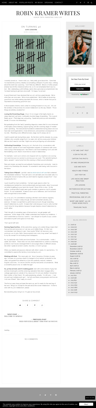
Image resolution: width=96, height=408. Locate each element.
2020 (72, 239)
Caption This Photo (80, 158)
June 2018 (73, 261)
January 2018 (74, 273)
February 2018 (75, 270)
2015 (72, 280)
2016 (72, 278)
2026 (72, 224)
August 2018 (74, 256)
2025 (72, 227)
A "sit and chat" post (80, 150)
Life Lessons (31, 30)
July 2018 (73, 258)
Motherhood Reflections (80, 189)
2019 (72, 241)
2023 (72, 232)
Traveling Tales (80, 207)
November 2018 (75, 249)
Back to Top (90, 397)
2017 (72, 275)
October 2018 (74, 251)
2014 (72, 282)
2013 (72, 285)
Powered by (80, 94)
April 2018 (73, 265)
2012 (72, 287)
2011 (72, 290)
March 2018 (74, 268)
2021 (72, 237)
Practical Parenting (80, 193)
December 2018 (75, 246)
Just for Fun (80, 175)
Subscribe (80, 89)
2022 (72, 234)
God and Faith (80, 166)
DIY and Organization (80, 162)
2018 (72, 244)
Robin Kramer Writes (48, 13)
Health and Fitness (80, 170)
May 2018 (73, 263)
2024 (72, 229)
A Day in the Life (80, 154)
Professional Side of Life (80, 197)
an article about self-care (39, 172)
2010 (72, 292)
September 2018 (75, 253)
